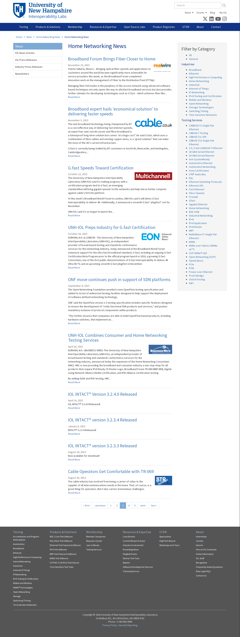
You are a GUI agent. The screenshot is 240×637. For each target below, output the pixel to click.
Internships (201, 536)
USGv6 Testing (197, 279)
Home (19, 37)
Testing (23, 27)
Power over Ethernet (200, 272)
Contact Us (201, 575)
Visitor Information (205, 554)
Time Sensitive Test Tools (61, 567)
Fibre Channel (196, 193)
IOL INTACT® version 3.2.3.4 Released (102, 420)
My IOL (223, 12)
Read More (74, 97)
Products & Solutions (48, 27)
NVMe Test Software (59, 558)
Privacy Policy (110, 625)
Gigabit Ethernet (198, 204)
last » (154, 505)
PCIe (191, 264)
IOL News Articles (25, 53)
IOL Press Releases (26, 60)
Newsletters (22, 73)
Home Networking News (48, 37)
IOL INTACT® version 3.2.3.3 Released (102, 446)
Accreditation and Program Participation (26, 538)
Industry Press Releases (29, 66)
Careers (199, 540)
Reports (126, 562)
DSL (191, 178)
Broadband (195, 69)
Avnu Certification (199, 170)
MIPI (191, 230)
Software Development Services (138, 567)
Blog (212, 12)
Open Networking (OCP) (202, 257)
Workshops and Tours (169, 545)
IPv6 (191, 219)
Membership (75, 27)
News (188, 12)
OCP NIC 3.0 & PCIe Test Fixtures (64, 562)
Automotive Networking (202, 166)
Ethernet (194, 73)
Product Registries (164, 27)
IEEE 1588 (194, 212)
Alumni (199, 545)
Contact (216, 27)
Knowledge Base (131, 549)
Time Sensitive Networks (203, 115)
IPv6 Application (198, 223)
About (200, 27)
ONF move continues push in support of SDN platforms (119, 279)
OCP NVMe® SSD (198, 253)
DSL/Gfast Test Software (61, 540)
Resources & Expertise (103, 27)
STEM (185, 27)
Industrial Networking (201, 215)
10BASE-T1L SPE (198, 136)
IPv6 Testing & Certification (25, 578)
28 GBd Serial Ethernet (201, 151)
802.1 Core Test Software (61, 536)
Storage (16, 596)
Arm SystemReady (199, 159)
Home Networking (199, 81)
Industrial (194, 84)
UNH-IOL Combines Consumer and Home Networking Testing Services (117, 337)
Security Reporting (128, 625)
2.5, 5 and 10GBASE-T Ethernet (205, 148)
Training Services (131, 571)
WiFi (191, 283)
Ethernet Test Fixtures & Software (65, 545)
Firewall (193, 197)
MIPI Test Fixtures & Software (63, 554)
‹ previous (100, 505)
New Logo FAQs (203, 571)
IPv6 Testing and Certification (205, 96)
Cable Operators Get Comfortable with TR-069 (111, 471)
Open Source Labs (134, 27)
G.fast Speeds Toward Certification (101, 168)
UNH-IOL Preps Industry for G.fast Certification (111, 227)
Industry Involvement (133, 545)
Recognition (201, 562)
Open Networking (199, 103)
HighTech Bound (167, 540)
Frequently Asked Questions (209, 567)
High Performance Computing (205, 77)
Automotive (18, 544)
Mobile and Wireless (200, 100)
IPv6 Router (195, 227)
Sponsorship (165, 536)
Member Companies (95, 536)
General (193, 59)
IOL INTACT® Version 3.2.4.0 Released (102, 394)
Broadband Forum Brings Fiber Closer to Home (111, 59)
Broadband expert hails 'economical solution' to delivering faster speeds (113, 111)
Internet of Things (199, 88)
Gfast (192, 200)
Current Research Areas (134, 540)
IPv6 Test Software (58, 549)
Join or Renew (92, 545)
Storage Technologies (201, 107)
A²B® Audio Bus (197, 174)
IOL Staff (200, 558)
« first (86, 505)
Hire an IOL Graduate (206, 549)
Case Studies (129, 536)
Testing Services (93, 549)
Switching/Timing (198, 111)
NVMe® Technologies (23, 587)
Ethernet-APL (196, 185)
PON (191, 268)
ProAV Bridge (196, 275)
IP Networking (197, 92)
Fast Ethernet (196, 189)
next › (143, 505)
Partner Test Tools (131, 558)
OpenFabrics (196, 260)
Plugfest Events (130, 554)
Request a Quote (94, 540)
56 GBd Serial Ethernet (201, 155)
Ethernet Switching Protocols (205, 182)
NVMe (192, 242)
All (190, 55)
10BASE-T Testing (198, 133)
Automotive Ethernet (200, 163)
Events (200, 12)
